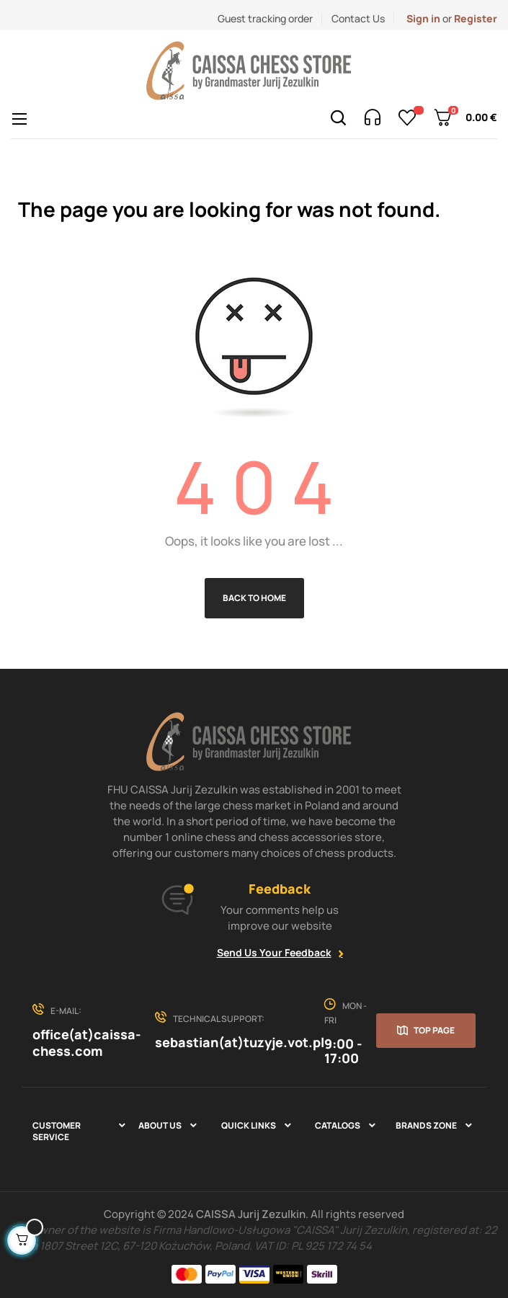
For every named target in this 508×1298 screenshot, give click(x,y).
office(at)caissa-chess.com (86, 1042)
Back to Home (254, 598)
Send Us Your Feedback (274, 952)
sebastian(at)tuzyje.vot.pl (239, 1042)
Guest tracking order (265, 18)
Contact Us (358, 18)
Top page (434, 1030)
